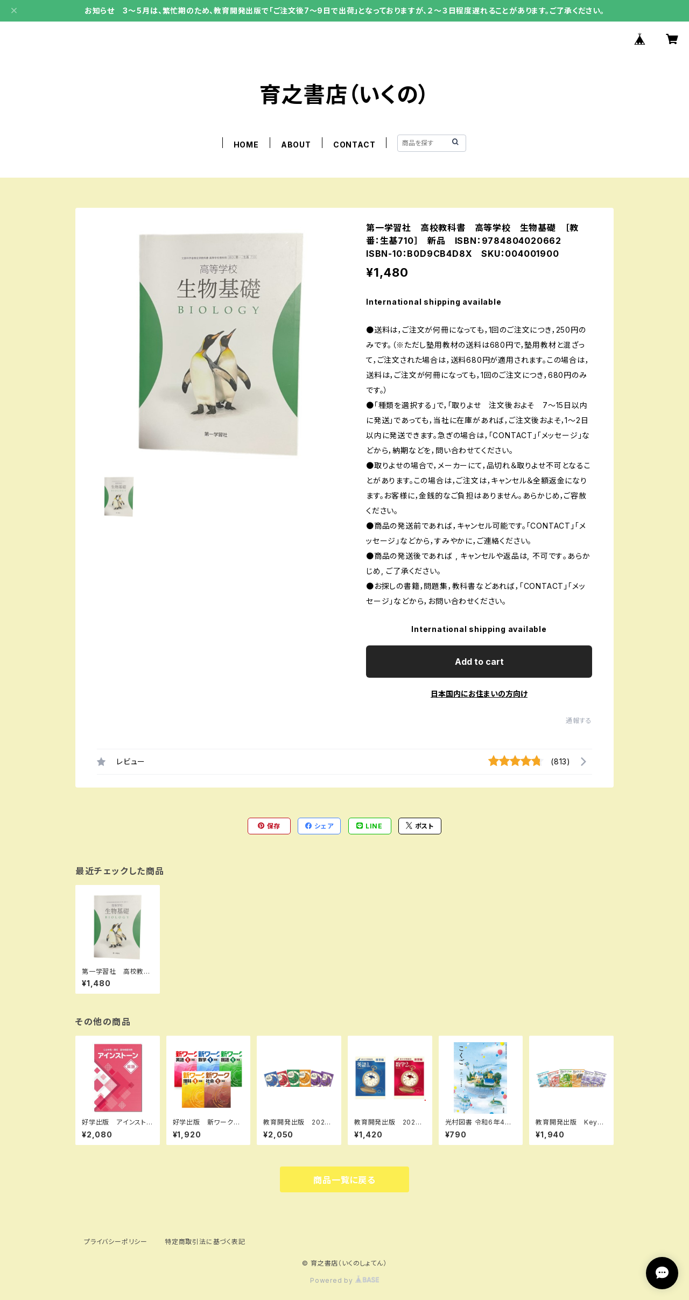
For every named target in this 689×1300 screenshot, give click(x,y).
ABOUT (296, 144)
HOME (246, 144)
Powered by (344, 1280)
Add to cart (479, 661)
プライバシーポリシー (115, 1242)
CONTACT (354, 144)
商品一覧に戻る (344, 1180)
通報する (579, 720)
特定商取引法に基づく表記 (205, 1242)
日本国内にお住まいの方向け (479, 693)
